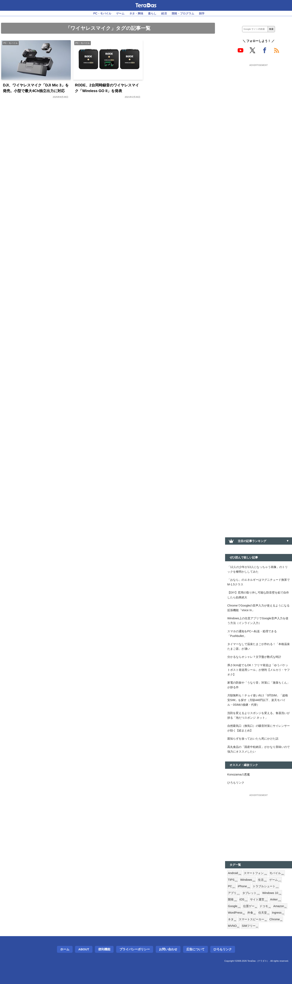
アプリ (234, 893)
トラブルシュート (266, 886)
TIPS (233, 880)
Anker (275, 899)
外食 (251, 913)
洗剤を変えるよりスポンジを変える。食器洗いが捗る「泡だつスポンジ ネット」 (258, 715)
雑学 (202, 13)
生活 (262, 880)
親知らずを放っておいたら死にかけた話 (252, 738)
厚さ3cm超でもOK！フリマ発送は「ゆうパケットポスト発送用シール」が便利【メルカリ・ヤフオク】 (258, 670)
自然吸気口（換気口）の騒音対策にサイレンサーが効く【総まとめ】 (258, 728)
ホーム (64, 949)
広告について (195, 949)
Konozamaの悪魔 (238, 774)
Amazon (280, 906)
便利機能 (104, 949)
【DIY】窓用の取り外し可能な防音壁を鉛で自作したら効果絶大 (258, 595)
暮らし (152, 13)
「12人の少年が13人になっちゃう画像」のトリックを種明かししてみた (257, 569)
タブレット (251, 893)
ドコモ (265, 906)
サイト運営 (258, 899)
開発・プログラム (183, 13)
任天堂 (263, 913)
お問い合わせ (168, 949)
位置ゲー (250, 906)
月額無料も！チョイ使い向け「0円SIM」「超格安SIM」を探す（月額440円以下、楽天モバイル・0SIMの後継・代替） (257, 700)
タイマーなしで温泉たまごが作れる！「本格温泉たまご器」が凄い (258, 646)
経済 (164, 13)
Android (234, 873)
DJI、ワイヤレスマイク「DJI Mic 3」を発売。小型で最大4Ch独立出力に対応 (36, 88)
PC (231, 886)
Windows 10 (271, 893)
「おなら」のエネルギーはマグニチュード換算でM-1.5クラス (258, 582)
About (83, 949)
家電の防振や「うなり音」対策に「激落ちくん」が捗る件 (258, 685)
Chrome (275, 919)
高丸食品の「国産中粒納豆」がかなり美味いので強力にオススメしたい (258, 749)
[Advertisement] (258, 93)
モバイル (276, 873)
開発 (232, 899)
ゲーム (120, 13)
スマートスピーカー (253, 919)
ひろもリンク (235, 782)
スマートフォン (255, 873)
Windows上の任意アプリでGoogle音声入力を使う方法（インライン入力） (257, 621)
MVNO (233, 926)
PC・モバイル (102, 13)
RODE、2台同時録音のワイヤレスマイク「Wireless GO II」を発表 (107, 88)
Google (234, 906)
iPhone (244, 886)
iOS (243, 899)
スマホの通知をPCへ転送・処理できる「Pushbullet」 (252, 634)
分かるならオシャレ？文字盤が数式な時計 (254, 656)
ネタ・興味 (136, 13)
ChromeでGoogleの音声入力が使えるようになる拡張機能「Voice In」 (258, 608)
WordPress (236, 913)
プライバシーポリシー (134, 949)
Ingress (278, 913)
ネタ (232, 919)
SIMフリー (250, 926)
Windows (247, 880)
